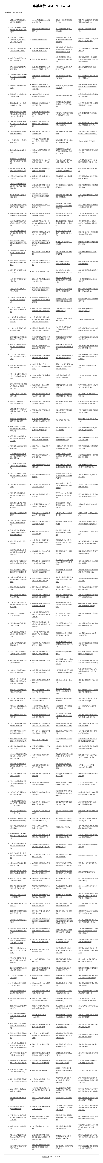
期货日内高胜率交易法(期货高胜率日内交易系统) (18, 855)
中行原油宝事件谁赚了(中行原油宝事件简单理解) (18, 243)
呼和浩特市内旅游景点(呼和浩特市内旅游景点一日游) (18, 438)
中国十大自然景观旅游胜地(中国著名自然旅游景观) (41, 124)
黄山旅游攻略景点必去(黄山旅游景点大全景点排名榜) (41, 921)
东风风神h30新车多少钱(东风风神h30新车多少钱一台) (18, 386)
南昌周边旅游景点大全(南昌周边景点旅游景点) (18, 347)
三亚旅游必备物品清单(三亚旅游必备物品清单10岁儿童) (18, 1117)
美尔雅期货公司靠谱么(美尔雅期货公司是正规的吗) (18, 262)
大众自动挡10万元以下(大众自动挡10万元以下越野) (64, 329)
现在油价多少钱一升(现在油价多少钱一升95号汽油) (18, 1016)
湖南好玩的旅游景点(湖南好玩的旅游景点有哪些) (18, 1035)
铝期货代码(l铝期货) (63, 827)
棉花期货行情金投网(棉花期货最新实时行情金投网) (64, 1117)
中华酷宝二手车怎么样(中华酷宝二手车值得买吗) (18, 161)
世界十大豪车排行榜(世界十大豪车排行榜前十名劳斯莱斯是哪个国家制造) (88, 896)
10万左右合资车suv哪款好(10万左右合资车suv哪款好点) (87, 223)
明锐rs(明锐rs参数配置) (40, 740)
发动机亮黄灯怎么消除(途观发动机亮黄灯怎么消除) (64, 456)
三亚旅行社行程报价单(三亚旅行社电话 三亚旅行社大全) (18, 604)
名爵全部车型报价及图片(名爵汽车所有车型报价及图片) (64, 476)
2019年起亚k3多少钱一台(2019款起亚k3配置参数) (18, 466)
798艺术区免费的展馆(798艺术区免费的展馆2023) (63, 691)
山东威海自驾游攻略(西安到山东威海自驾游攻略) (18, 1026)
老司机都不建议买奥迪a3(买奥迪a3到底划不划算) (64, 59)
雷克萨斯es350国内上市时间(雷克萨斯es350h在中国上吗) (88, 1127)
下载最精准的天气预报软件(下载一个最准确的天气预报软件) (18, 803)
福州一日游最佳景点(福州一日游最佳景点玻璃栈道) (18, 376)
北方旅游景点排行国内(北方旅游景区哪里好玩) (18, 846)
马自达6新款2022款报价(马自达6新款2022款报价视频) (18, 77)
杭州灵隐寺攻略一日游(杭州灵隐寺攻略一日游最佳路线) (64, 39)
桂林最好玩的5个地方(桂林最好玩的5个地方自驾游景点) (87, 87)
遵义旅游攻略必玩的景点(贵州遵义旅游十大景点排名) (64, 223)
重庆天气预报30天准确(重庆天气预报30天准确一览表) (18, 476)
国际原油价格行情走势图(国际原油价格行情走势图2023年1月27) (88, 356)
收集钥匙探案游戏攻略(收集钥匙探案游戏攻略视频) (64, 766)
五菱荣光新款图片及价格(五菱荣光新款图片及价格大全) (18, 552)
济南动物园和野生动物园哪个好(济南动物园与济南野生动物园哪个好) (88, 59)
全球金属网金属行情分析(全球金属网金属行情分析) (41, 1147)
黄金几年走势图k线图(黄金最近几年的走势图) (17, 495)
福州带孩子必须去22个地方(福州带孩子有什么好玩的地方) (41, 300)
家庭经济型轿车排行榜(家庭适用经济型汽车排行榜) (64, 280)
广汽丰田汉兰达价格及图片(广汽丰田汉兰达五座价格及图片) (64, 1107)
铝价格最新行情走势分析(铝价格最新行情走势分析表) (18, 960)
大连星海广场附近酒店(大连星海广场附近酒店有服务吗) (64, 206)
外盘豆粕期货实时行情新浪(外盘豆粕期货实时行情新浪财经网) (41, 1137)
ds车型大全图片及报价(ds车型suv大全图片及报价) (18, 836)
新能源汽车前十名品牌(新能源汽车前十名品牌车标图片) (64, 505)
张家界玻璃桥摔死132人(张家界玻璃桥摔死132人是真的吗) (87, 671)
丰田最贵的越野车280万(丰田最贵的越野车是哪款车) (18, 931)
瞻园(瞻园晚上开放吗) (39, 40)
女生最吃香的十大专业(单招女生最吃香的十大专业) (18, 766)
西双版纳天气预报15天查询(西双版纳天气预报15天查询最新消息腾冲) (64, 49)
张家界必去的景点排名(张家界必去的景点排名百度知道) (64, 950)
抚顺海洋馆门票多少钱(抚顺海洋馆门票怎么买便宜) (18, 579)
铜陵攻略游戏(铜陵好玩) (40, 1070)
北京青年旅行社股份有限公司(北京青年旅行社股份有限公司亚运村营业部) (41, 319)
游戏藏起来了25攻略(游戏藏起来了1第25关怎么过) (18, 411)
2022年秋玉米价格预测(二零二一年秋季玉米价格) (64, 104)
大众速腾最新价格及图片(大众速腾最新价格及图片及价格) (41, 614)
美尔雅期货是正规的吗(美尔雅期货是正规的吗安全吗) (41, 931)
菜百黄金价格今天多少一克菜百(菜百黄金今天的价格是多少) (88, 950)
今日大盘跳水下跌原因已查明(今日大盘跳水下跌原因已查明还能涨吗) (18, 1045)
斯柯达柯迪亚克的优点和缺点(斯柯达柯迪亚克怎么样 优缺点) (64, 1035)
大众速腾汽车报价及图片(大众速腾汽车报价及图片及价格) (41, 243)
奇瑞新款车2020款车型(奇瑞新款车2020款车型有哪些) (41, 262)
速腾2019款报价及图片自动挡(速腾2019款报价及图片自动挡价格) (64, 366)
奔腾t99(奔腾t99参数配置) (64, 95)
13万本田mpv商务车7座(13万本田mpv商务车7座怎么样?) (18, 124)
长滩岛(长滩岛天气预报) (86, 141)
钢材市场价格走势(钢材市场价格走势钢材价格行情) (18, 783)
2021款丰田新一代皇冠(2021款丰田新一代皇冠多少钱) (64, 485)
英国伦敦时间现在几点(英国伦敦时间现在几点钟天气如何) (64, 151)
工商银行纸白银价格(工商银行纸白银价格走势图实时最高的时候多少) (88, 931)
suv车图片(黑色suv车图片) (41, 271)
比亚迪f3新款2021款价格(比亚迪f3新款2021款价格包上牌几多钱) (18, 114)
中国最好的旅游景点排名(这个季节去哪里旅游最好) (41, 141)
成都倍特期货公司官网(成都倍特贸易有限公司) (18, 253)
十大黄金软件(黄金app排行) (87, 1070)
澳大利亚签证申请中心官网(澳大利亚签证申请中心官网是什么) (18, 532)
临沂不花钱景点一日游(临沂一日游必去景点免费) (64, 233)
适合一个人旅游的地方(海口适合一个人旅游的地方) (18, 950)
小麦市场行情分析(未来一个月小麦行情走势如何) (64, 532)
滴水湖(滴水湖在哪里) (39, 59)
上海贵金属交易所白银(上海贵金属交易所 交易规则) (41, 542)
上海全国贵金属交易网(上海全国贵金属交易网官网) (18, 634)
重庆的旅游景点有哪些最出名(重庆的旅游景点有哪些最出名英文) (18, 940)
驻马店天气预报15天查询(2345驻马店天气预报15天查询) (18, 1137)
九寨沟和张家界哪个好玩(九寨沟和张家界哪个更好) (41, 114)
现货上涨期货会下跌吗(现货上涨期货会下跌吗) (18, 523)
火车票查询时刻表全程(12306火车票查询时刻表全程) (40, 196)
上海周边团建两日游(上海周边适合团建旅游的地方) (64, 644)
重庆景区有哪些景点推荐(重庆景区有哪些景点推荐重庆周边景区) (88, 1107)
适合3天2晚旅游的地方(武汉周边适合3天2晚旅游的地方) (18, 186)
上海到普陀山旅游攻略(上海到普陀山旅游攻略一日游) (18, 319)
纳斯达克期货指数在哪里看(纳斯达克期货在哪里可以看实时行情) (88, 1080)
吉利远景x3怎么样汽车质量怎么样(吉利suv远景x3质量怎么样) (18, 39)
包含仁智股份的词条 (63, 420)
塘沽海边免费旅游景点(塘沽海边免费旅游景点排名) (64, 604)
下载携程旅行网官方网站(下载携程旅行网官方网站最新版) (18, 456)
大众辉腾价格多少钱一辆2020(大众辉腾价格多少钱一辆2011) (41, 223)
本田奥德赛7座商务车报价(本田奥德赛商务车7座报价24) (64, 793)
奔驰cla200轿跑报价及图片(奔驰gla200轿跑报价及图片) (64, 347)
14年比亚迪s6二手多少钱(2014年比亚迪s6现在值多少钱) (41, 366)
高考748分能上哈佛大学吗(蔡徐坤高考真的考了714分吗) (18, 429)
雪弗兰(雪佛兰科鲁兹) (86, 319)
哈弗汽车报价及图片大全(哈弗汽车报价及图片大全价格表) (64, 1080)
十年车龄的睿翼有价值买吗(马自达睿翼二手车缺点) (41, 634)
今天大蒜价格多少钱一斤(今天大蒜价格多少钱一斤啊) (41, 1090)
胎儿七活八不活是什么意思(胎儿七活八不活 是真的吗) (64, 562)
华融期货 (45, 1157)
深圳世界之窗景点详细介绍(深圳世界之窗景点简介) (41, 290)
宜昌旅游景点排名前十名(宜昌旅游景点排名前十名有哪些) (41, 624)
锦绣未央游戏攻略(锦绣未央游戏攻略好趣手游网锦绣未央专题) (64, 921)
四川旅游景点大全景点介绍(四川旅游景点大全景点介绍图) (64, 542)
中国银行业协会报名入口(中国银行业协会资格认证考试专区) (41, 87)
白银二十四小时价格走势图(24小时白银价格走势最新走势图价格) (18, 681)
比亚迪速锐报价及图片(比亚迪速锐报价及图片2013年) (64, 1090)
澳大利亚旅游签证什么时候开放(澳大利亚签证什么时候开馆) (88, 1137)
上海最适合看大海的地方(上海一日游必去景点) (18, 300)
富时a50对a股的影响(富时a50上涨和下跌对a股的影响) (18, 505)
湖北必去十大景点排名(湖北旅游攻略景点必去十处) (64, 716)
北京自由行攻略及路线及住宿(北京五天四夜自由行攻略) (41, 1035)
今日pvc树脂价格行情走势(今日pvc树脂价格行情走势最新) (18, 756)
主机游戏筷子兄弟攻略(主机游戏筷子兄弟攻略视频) (18, 30)
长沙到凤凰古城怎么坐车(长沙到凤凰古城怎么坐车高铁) (64, 661)
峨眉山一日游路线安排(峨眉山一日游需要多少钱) (64, 1070)
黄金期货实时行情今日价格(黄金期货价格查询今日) (64, 756)
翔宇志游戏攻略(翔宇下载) (87, 855)
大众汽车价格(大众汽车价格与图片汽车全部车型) (18, 309)
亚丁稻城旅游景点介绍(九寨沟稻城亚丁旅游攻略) (18, 223)
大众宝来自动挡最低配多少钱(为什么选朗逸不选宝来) (64, 579)
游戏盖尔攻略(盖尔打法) (86, 872)
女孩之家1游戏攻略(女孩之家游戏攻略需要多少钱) (18, 356)
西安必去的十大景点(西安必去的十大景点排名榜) (64, 495)
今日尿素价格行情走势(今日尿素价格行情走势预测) (18, 233)
